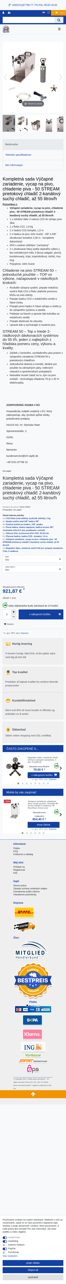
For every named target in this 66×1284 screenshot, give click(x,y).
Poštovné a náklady (23, 854)
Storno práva (19, 885)
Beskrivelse (11, 144)
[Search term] (28, 20)
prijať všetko (33, 1262)
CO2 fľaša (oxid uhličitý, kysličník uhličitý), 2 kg (28, 518)
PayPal (11, 1248)
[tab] (33, 144)
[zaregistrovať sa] (10, 13)
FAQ (15, 851)
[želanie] (48, 13)
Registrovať (19, 870)
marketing (13, 1241)
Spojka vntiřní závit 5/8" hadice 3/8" (22, 521)
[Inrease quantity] (13, 611)
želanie (9, 624)
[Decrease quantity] (13, 616)
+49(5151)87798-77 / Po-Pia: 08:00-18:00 (33, 5)
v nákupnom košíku (45, 614)
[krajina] (43, 13)
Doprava (24, 633)
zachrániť (33, 1277)
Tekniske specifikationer (18, 154)
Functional (13, 1252)
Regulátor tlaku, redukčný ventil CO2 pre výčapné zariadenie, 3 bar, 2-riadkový (43, 759)
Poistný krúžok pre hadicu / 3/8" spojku (24, 524)
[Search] (58, 20)
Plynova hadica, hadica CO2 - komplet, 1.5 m (27, 536)
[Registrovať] (3, 13)
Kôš (15, 873)
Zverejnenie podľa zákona (26, 891)
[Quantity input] (7, 614)
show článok (43, 824)
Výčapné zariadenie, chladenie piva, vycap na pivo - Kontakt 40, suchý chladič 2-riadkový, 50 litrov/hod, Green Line (43, 804)
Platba (16, 848)
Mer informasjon (14, 165)
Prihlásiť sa (19, 867)
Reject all (33, 1270)
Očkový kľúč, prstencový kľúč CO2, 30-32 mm (27, 533)
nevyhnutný (14, 1237)
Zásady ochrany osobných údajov (30, 888)
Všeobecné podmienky (24, 894)
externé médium (16, 1244)
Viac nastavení (10, 1256)
